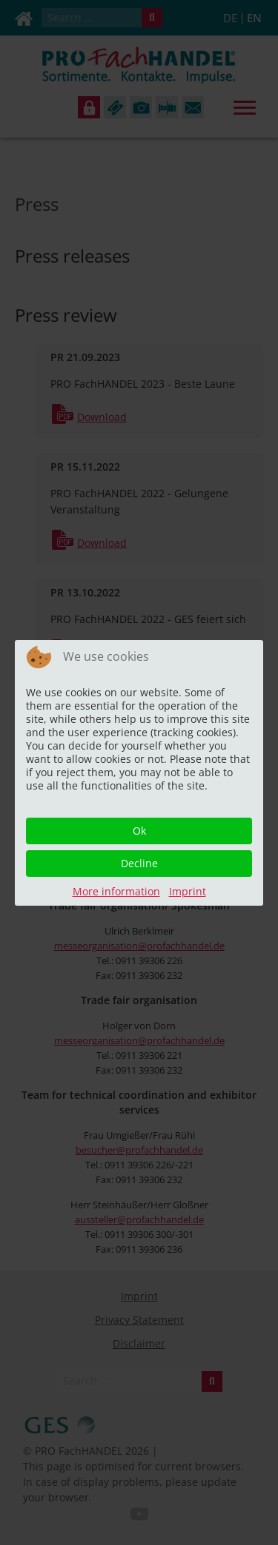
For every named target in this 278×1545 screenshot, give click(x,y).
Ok (139, 831)
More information (116, 891)
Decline (139, 863)
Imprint (187, 891)
